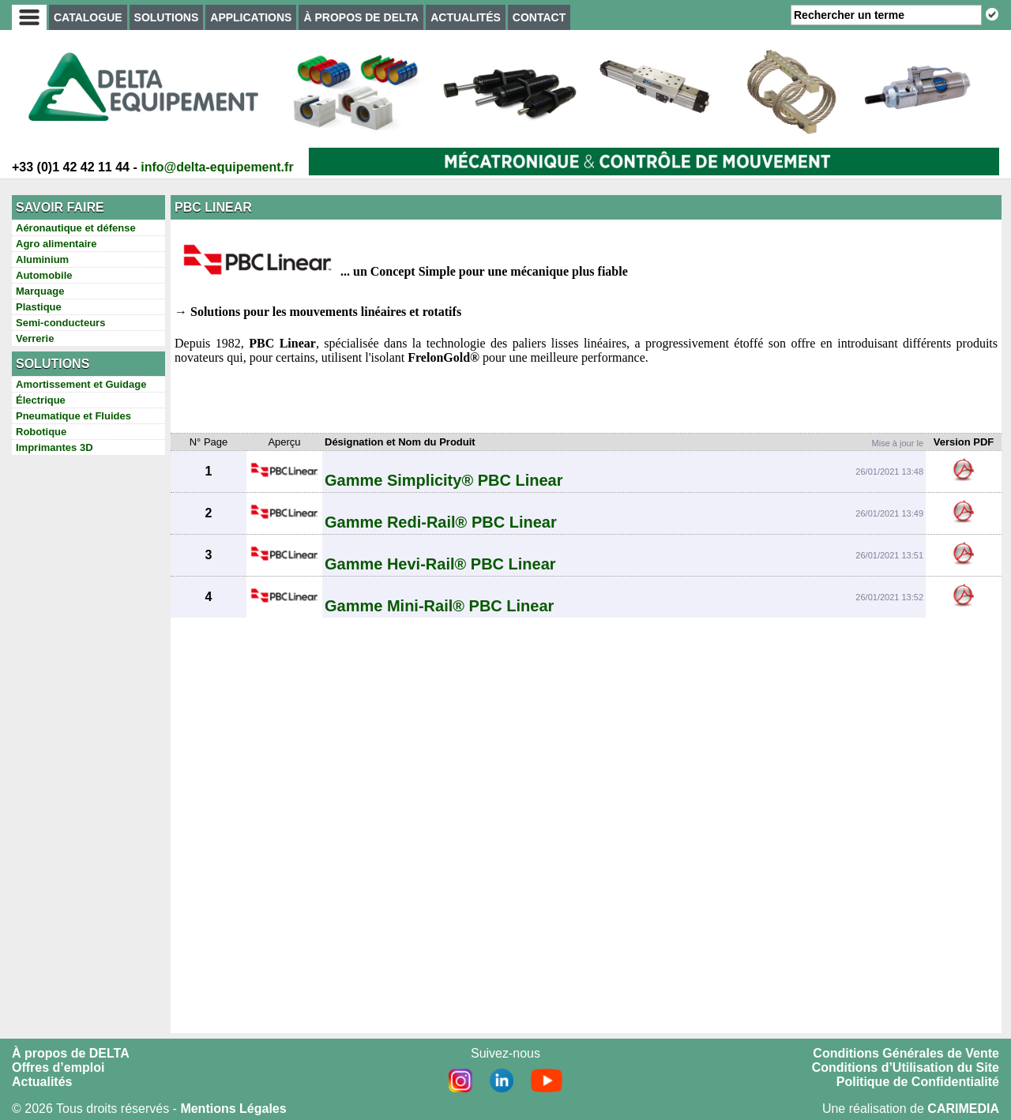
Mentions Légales (233, 1108)
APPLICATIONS (250, 17)
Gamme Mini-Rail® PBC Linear (439, 605)
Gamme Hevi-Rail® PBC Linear (440, 564)
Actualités (42, 1081)
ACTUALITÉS (465, 17)
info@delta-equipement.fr (217, 167)
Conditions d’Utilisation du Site (905, 1067)
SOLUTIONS (166, 17)
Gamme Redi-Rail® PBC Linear (441, 522)
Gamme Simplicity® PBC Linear (444, 480)
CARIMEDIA (963, 1108)
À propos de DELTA (71, 1053)
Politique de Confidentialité (917, 1081)
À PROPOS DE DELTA (361, 17)
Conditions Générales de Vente (906, 1053)
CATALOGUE (88, 17)
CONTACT (539, 17)
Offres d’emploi (58, 1067)
